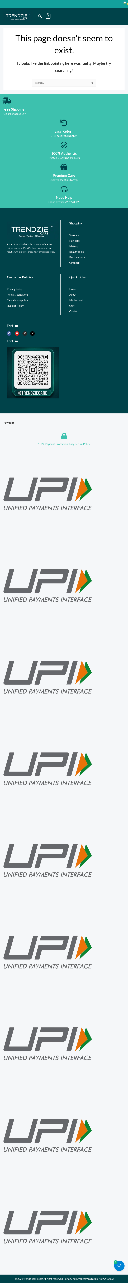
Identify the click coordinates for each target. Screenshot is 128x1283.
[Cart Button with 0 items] (119, 1266)
